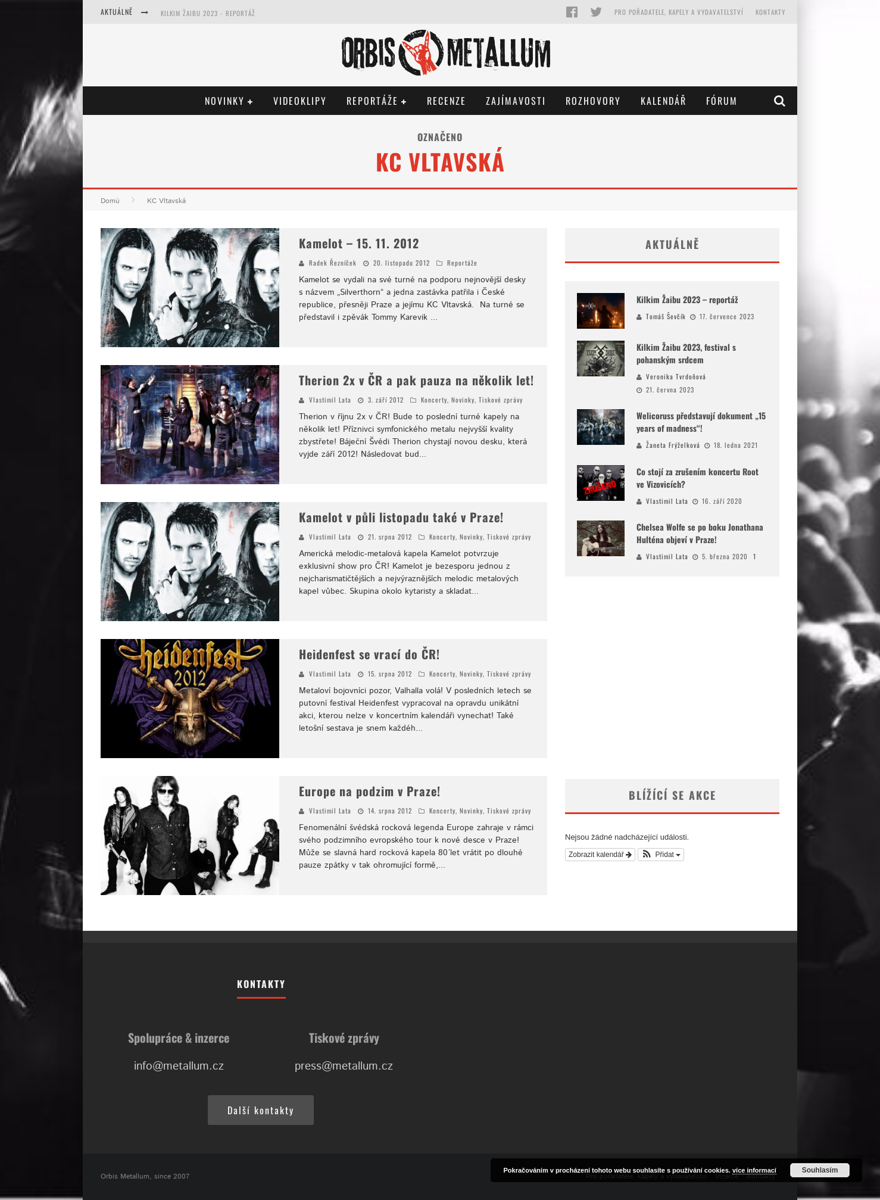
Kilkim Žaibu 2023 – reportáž (687, 299)
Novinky (225, 100)
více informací (754, 1170)
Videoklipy (300, 100)
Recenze (446, 100)
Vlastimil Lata (330, 399)
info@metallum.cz (179, 1066)
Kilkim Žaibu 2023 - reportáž (208, 13)
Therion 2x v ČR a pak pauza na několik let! (416, 380)
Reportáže (372, 100)
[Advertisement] (672, 677)
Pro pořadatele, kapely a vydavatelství (679, 12)
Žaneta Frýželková (673, 445)
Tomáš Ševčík (666, 316)
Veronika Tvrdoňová (676, 376)
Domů (110, 201)
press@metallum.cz (344, 1066)
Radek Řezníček (333, 262)
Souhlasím (820, 1170)
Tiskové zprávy (501, 399)
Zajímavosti (516, 100)
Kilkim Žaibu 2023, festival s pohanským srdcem (686, 353)
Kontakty (770, 12)
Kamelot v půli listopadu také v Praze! (401, 517)
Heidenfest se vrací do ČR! (369, 654)
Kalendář (663, 100)
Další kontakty (260, 1110)
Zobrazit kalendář (600, 854)
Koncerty (434, 399)
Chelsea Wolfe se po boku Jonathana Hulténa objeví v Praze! (699, 533)
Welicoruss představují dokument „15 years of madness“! (701, 421)
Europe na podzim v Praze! (370, 791)
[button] (661, 855)
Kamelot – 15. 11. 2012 (359, 243)
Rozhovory (593, 100)
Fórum (722, 100)
